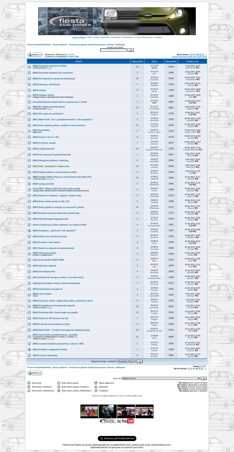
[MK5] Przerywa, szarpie (44, 143)
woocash (154, 249)
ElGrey (191, 313)
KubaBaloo (190, 237)
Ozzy (154, 243)
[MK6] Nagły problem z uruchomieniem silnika (55, 172)
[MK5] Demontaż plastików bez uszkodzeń (53, 73)
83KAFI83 (154, 185)
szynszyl (190, 351)
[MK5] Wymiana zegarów (44, 266)
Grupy (138, 37)
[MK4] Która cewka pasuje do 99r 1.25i (51, 201)
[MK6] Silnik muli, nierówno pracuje (50, 236)
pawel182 (191, 191)
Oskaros (190, 208)
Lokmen (154, 167)
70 (200, 55)
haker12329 (190, 167)
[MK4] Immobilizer (41, 130)
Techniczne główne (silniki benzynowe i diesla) (91, 44)
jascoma (154, 237)
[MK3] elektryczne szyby (44, 253)
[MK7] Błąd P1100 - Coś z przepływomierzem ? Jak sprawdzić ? (63, 119)
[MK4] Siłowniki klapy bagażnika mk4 (50, 219)
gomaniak (154, 307)
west (154, 338)
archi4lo (154, 356)
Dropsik (154, 290)
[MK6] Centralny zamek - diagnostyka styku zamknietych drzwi (63, 301)
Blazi (154, 261)
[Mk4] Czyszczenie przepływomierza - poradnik (55, 335)
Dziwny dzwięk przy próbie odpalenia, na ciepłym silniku (60, 225)
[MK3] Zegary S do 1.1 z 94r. (46, 137)
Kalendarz (105, 37)
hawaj (154, 325)
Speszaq (154, 155)
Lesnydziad (154, 109)
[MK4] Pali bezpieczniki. (44, 271)
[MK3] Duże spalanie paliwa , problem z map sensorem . (59, 125)
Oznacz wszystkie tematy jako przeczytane (189, 57)
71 (203, 55)
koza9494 (154, 161)
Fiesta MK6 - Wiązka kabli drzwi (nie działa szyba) (56, 188)
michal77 (190, 278)
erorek (154, 190)
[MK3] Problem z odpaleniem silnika (50, 349)
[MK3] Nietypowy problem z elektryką (50, 160)
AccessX (154, 173)
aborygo (154, 138)
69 (198, 55)
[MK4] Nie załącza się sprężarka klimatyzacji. (54, 78)
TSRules (190, 74)
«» (195, 55)
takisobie (154, 272)
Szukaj (96, 37)
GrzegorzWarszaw (154, 150)
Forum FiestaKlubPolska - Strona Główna (47, 44)
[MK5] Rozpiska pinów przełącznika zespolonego (56, 213)
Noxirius (154, 220)
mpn (154, 74)
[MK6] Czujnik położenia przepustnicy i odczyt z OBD (58, 344)
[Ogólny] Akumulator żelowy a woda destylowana (56, 283)
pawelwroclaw (154, 278)
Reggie (154, 319)
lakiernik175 (190, 68)
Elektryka (120, 44)
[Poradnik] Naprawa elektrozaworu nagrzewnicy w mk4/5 (60, 102)
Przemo (121, 396)
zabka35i (154, 179)
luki (190, 173)
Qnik (191, 97)
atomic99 (154, 120)
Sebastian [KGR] (154, 331)
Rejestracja (148, 37)
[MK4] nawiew (39, 90)
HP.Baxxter (154, 208)
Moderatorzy (61, 55)
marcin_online (154, 132)
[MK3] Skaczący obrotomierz (46, 84)
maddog (154, 202)
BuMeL (190, 255)
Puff (154, 103)
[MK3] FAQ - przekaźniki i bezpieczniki (51, 166)
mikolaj (154, 302)
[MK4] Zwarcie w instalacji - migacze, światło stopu (57, 195)
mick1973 (191, 196)
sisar (154, 266)
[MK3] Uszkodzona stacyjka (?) (47, 289)
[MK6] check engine (42, 294)
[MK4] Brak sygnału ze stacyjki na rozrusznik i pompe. (58, 207)
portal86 (154, 231)
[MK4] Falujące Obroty (43, 95)
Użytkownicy (127, 37)
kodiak (154, 350)
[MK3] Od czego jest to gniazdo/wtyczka (52, 154)
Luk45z (154, 313)
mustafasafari (154, 226)
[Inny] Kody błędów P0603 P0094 (48, 260)
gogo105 (154, 79)
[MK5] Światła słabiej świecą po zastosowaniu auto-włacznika (62, 177)
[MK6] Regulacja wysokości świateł (49, 66)
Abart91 (154, 255)
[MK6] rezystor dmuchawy (45, 355)
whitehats (191, 296)
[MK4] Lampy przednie (43, 184)
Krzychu (190, 85)
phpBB (104, 396)
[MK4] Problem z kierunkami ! (47, 242)
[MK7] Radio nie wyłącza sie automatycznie (53, 248)
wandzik (190, 308)
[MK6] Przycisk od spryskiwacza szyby (51, 324)
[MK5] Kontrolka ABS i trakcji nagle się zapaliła (55, 312)
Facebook (116, 37)
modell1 (71, 55)
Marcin (190, 202)
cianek (154, 91)
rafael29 (154, 126)
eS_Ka (190, 325)
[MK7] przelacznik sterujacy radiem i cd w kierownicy (58, 277)
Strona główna (78, 37)
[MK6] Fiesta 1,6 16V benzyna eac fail (50, 318)
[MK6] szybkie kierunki (43, 149)
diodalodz (191, 109)
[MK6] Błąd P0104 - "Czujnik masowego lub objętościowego (61, 330)
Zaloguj (158, 37)
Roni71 (191, 338)
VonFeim (190, 144)
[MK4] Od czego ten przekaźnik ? (48, 114)
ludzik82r (154, 97)
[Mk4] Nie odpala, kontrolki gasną (49, 107)
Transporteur (190, 80)
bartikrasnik (190, 345)
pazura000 (154, 296)
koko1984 (154, 196)
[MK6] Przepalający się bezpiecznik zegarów (54, 305)
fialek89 (154, 85)
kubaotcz (154, 144)
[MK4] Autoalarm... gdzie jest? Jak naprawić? (54, 230)
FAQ (89, 37)
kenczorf (154, 284)
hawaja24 (191, 302)
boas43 (154, 114)
